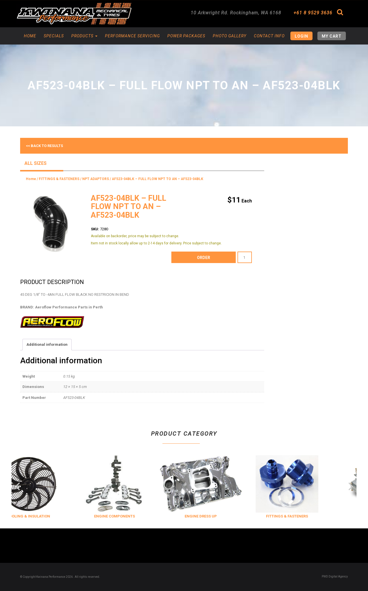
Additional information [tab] (47, 344)
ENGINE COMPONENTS (126, 516)
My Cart (332, 36)
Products (84, 36)
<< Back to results (44, 146)
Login (301, 36)
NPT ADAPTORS (95, 179)
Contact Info (269, 36)
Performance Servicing (132, 36)
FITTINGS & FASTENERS (59, 179)
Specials (54, 36)
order (203, 257)
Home (30, 36)
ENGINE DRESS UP (213, 516)
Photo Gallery (229, 36)
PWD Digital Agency (335, 576)
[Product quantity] (244, 257)
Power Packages (186, 36)
